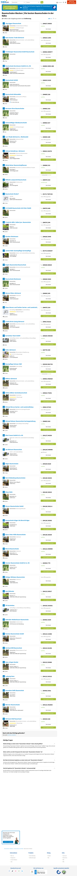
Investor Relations (14, 859)
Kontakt (49, 855)
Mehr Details (48, 29)
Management (13, 857)
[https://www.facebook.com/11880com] (9, 871)
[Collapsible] (55, 744)
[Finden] (42, 2)
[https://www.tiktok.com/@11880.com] (12, 871)
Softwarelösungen (32, 857)
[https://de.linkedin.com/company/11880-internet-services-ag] (22, 871)
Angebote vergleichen (8, 841)
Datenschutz (65, 857)
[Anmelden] (59, 2)
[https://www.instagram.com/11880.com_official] (15, 871)
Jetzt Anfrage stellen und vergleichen (10, 7)
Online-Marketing (32, 855)
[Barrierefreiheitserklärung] (64, 2)
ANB (63, 861)
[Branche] (19, 2)
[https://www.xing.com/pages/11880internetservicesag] (19, 871)
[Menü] (66, 2)
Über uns (12, 855)
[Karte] (50, 18)
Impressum (65, 855)
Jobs (11, 861)
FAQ (48, 857)
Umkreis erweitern (12, 735)
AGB (63, 859)
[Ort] (33, 2)
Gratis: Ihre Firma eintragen (71, 2)
